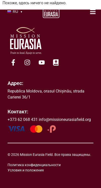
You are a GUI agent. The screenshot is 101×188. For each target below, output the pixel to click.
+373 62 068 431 (23, 119)
